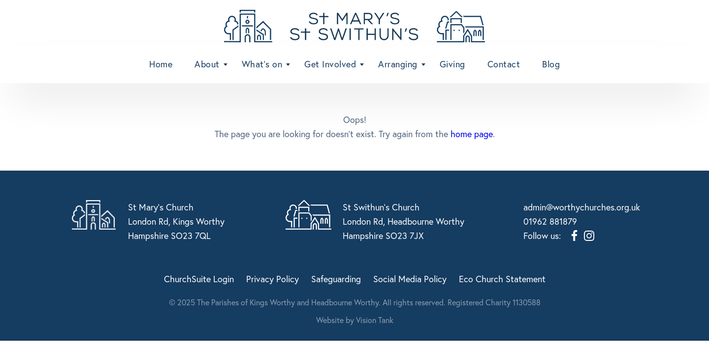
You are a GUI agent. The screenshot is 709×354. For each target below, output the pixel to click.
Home (160, 64)
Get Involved (330, 64)
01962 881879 (550, 221)
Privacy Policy (272, 279)
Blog (551, 64)
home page (472, 134)
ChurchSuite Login (199, 279)
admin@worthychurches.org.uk (581, 207)
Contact (503, 64)
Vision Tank (374, 320)
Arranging (398, 64)
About (207, 64)
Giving (452, 64)
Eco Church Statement (502, 279)
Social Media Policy (410, 279)
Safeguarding (336, 279)
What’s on (262, 64)
